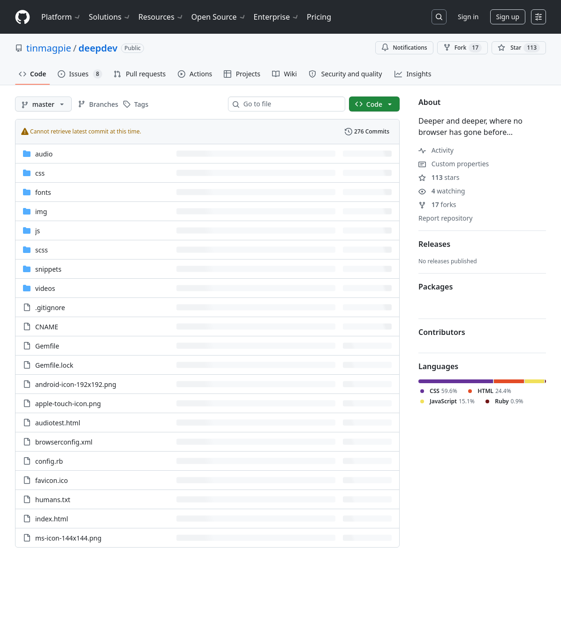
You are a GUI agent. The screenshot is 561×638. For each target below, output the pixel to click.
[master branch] (43, 103)
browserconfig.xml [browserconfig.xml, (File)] (63, 442)
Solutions (110, 17)
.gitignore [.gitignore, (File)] (50, 307)
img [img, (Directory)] (41, 211)
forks (437, 204)
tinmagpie (48, 48)
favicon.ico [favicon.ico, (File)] (51, 480)
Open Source (218, 17)
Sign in (468, 16)
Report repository (445, 218)
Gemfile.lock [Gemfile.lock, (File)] (54, 365)
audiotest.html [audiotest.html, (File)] (57, 422)
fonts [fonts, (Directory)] (43, 192)
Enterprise (276, 17)
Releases (434, 244)
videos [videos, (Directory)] (45, 288)
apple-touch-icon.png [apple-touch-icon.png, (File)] (68, 403)
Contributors (441, 332)
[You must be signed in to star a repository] (519, 47)
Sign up (507, 16)
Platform (61, 17)
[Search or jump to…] (439, 17)
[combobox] (290, 104)
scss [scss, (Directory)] (41, 249)
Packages (435, 287)
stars (438, 177)
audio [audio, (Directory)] (44, 153)
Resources (161, 17)
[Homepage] (22, 17)
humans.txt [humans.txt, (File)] (52, 499)
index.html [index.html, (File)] (51, 518)
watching (441, 190)
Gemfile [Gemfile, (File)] (47, 345)
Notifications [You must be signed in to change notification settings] (404, 48)
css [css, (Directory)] (40, 173)
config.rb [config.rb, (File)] (49, 461)
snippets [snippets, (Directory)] (48, 269)
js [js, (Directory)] (37, 230)
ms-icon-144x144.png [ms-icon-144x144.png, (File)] (68, 538)
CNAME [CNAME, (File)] (46, 326)
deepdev (97, 48)
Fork (462, 47)
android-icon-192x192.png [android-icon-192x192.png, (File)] (75, 384)
